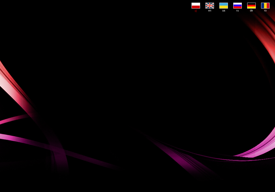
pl (196, 9)
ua (223, 9)
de (251, 9)
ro (265, 9)
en (209, 9)
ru (237, 9)
